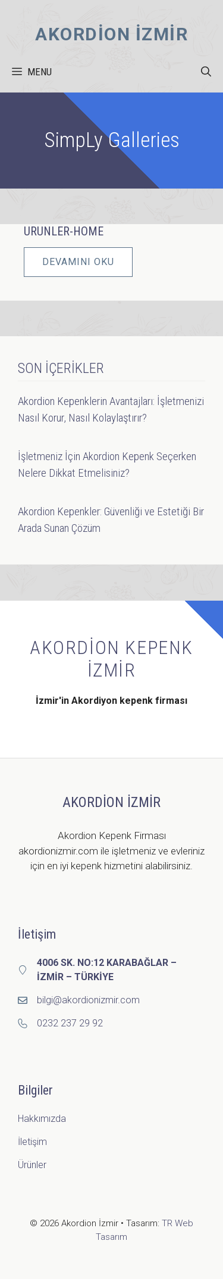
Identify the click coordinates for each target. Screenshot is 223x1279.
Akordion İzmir (111, 34)
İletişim (32, 1141)
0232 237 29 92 (70, 1023)
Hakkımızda (42, 1118)
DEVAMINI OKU (78, 261)
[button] (206, 72)
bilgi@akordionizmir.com (88, 1000)
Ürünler (32, 1164)
